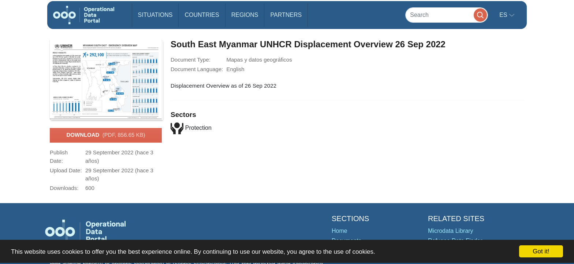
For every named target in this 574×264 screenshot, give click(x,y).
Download (105, 135)
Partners (286, 15)
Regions (244, 15)
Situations (155, 15)
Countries (201, 15)
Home (339, 231)
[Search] (446, 14)
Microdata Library (450, 231)
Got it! (541, 251)
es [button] (504, 15)
